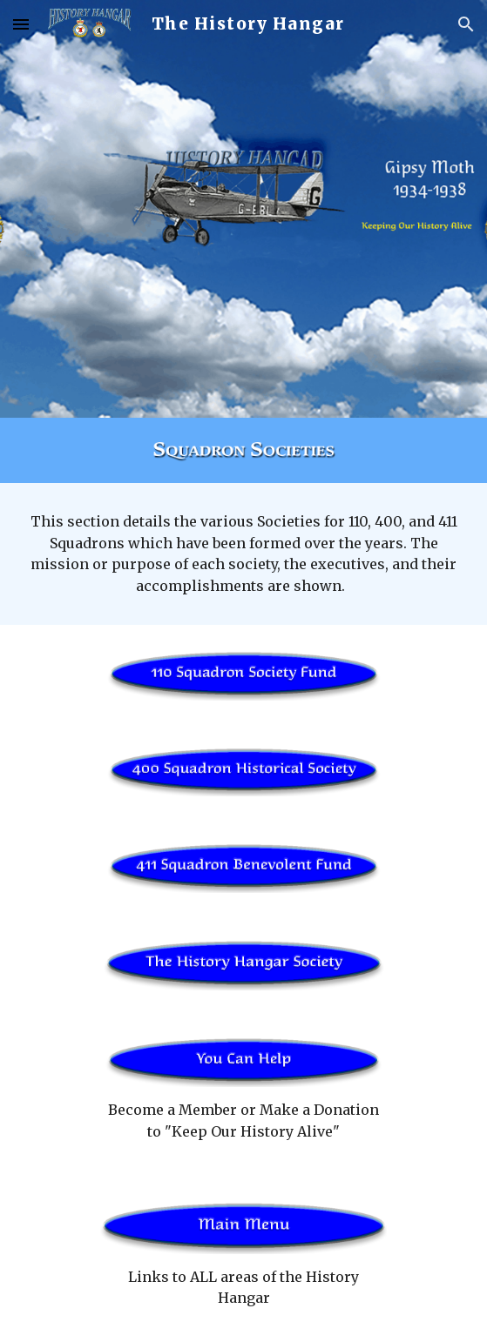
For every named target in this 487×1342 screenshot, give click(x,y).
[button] (21, 24)
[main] (243, 554)
